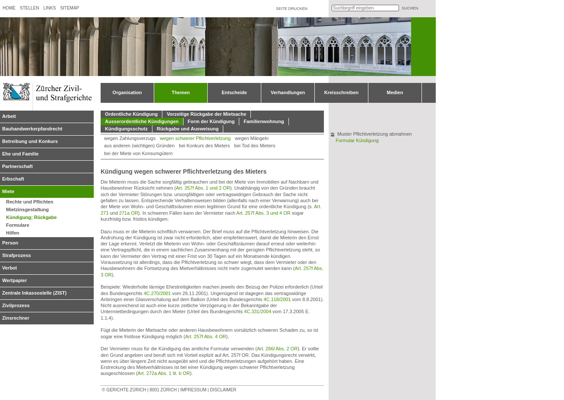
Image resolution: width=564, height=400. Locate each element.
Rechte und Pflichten (29, 201)
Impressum (193, 389)
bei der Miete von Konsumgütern (138, 153)
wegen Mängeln (252, 138)
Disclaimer (223, 389)
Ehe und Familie (20, 153)
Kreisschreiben (341, 92)
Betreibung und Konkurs (30, 141)
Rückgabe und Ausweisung (188, 128)
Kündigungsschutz (126, 128)
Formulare (17, 225)
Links (49, 8)
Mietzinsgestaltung (27, 209)
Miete (8, 191)
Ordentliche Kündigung (131, 114)
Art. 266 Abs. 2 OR (277, 348)
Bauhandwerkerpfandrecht (32, 128)
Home (9, 8)
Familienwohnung (264, 121)
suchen (410, 8)
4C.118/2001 (277, 299)
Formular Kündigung (357, 140)
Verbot (9, 267)
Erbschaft (13, 178)
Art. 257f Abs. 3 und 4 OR (263, 213)
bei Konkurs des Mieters (204, 145)
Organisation (127, 92)
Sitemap (69, 8)
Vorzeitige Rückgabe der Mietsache (206, 114)
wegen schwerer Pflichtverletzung (195, 138)
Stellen (29, 8)
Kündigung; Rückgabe (31, 217)
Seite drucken (291, 8)
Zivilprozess (16, 305)
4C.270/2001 (157, 293)
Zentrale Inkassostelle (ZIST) (34, 292)
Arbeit (9, 116)
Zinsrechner (15, 318)
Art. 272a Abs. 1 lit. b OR (164, 373)
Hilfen (12, 232)
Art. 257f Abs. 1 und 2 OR (203, 187)
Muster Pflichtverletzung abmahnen (374, 134)
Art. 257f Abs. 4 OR (205, 336)
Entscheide (234, 92)
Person (10, 242)
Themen (180, 92)
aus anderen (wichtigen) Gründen (139, 145)
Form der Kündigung (211, 121)
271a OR (128, 213)
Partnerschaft (17, 166)
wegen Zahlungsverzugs (129, 138)
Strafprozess (16, 255)
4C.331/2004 (257, 311)
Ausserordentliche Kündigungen (142, 121)
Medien (395, 92)
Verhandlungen (288, 92)
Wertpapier (14, 280)
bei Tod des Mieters (254, 145)
